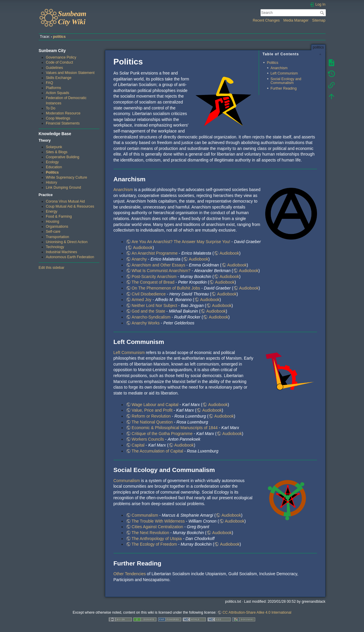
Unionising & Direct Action (67, 242)
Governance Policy (61, 57)
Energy (51, 211)
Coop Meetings (58, 118)
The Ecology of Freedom (154, 544)
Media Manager (295, 20)
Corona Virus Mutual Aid (65, 201)
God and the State (148, 311)
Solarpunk (54, 147)
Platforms (53, 88)
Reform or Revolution (151, 416)
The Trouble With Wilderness (158, 521)
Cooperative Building (62, 157)
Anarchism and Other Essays (158, 265)
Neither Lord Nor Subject (154, 305)
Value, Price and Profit (152, 410)
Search (323, 13)
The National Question (152, 422)
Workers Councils (148, 439)
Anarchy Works (146, 323)
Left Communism (284, 73)
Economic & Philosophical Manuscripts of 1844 (175, 427)
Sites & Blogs (56, 152)
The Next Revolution (150, 532)
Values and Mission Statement (70, 73)
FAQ (49, 83)
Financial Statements (63, 123)
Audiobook (143, 247)
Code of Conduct (59, 62)
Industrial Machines (61, 252)
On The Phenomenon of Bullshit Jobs (166, 288)
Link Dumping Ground (63, 187)
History (51, 182)
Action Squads (57, 93)
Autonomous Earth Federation (70, 257)
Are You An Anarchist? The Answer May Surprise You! (181, 241)
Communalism (127, 480)
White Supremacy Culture (66, 177)
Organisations (57, 226)
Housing (52, 221)
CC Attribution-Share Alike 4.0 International (256, 612)
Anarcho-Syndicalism (151, 317)
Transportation (57, 237)
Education (54, 167)
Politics (52, 172)
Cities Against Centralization (157, 526)
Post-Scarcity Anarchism (154, 276)
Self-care (53, 231)
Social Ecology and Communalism (286, 81)
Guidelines (54, 68)
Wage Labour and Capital (155, 404)
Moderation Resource (63, 113)
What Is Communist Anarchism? (161, 270)
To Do (50, 108)
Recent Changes (266, 20)
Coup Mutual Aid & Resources (70, 206)
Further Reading (284, 88)
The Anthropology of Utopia (157, 538)
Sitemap (319, 20)
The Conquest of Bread (153, 282)
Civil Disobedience (149, 294)
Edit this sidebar (51, 268)
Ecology (52, 162)
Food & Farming (59, 216)
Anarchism (279, 68)
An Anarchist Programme (155, 253)
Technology (55, 247)
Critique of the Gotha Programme (162, 433)
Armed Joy (141, 299)
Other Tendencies (130, 573)
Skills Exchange (58, 78)
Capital (138, 445)
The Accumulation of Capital (157, 451)
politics (59, 37)
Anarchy (139, 259)
